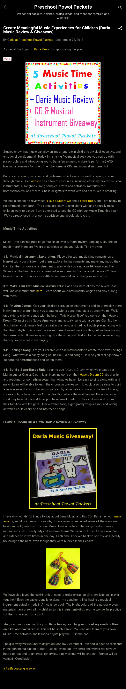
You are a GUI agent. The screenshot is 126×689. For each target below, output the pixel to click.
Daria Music (42, 49)
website (36, 181)
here (39, 291)
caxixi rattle (87, 201)
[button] (120, 29)
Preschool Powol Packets (63, 7)
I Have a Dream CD (58, 201)
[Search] (120, 8)
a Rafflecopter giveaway (19, 668)
